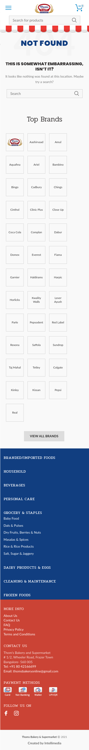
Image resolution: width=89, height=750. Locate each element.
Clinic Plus (36, 209)
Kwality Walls (36, 300)
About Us (10, 616)
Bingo (14, 187)
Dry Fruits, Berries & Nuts (22, 532)
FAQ (7, 625)
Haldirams (36, 277)
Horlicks (15, 300)
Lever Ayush (58, 300)
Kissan (37, 390)
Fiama (58, 254)
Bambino (58, 164)
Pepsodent (36, 322)
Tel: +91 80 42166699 (20, 666)
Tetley (36, 367)
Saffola (36, 345)
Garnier (14, 277)
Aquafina (14, 164)
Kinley (15, 390)
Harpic (58, 277)
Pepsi (58, 390)
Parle (15, 322)
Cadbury (36, 187)
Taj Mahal (15, 367)
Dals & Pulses (13, 525)
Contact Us (12, 620)
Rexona (14, 345)
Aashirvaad (36, 142)
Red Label (58, 322)
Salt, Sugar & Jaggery (19, 553)
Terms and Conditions (19, 634)
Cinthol (14, 209)
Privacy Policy (13, 629)
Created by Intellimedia (44, 743)
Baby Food (11, 518)
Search (74, 20)
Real (14, 412)
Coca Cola (15, 232)
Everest (36, 254)
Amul (58, 142)
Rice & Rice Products (19, 546)
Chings (58, 187)
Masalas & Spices (16, 539)
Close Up (58, 209)
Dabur (58, 232)
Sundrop (58, 345)
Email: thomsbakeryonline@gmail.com (31, 671)
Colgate (58, 367)
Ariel (36, 164)
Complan (36, 232)
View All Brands (44, 436)
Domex (14, 254)
